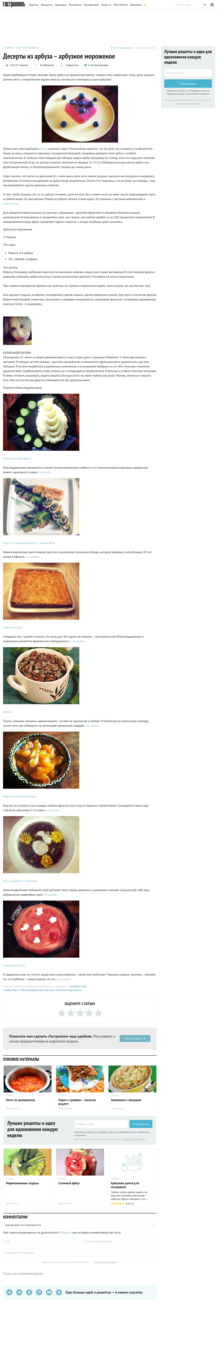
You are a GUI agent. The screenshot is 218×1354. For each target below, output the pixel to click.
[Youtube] (49, 1292)
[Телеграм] (9, 1292)
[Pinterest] (39, 1292)
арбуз (43, 149)
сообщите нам (78, 986)
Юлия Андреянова (122, 47)
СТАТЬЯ (114, 1179)
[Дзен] (59, 1292)
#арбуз (7, 990)
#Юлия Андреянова (31, 990)
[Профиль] (212, 4)
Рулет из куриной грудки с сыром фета (29, 543)
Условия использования (133, 1139)
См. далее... (45, 472)
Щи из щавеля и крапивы (20, 881)
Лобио (7, 712)
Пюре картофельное (17, 458)
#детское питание (54, 990)
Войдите (66, 1232)
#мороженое (73, 990)
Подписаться (141, 1124)
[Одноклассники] (29, 1292)
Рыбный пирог (13, 627)
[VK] (19, 1292)
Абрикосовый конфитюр (19, 796)
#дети (15, 990)
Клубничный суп (14, 965)
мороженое (11, 203)
